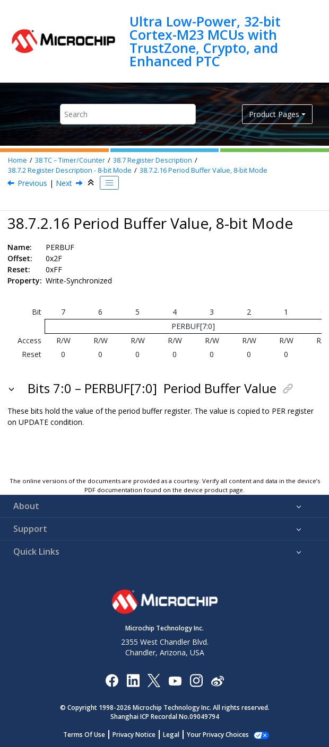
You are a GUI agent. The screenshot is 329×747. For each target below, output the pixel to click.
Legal (177, 734)
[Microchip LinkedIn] (133, 679)
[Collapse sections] (92, 183)
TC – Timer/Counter (70, 160)
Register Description (152, 160)
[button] (12, 388)
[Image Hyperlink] (174, 680)
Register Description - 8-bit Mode (70, 170)
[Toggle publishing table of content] (109, 183)
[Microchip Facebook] (111, 679)
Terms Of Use (90, 734)
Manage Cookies (218, 734)
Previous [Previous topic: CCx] (32, 183)
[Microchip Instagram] (196, 679)
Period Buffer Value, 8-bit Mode (203, 170)
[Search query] (127, 114)
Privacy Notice (139, 734)
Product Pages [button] (274, 114)
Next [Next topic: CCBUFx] (64, 183)
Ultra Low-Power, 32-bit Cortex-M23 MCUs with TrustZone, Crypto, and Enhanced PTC (205, 41)
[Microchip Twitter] (154, 679)
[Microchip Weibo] (217, 680)
